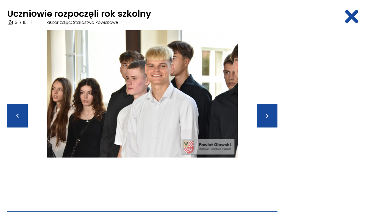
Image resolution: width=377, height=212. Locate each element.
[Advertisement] (329, 118)
